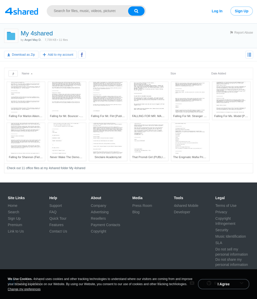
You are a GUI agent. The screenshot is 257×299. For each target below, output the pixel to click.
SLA (218, 243)
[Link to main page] (21, 11)
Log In (217, 11)
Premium (15, 225)
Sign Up (242, 11)
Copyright (98, 231)
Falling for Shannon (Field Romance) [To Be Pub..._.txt (43, 157)
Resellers (98, 218)
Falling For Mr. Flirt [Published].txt (112, 116)
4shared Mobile (186, 206)
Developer (182, 212)
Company (98, 206)
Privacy (221, 212)
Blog (135, 212)
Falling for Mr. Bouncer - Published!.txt (74, 116)
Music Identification (230, 236)
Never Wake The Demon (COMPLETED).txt (77, 157)
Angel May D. (32, 39)
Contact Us (58, 231)
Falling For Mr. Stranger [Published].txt (197, 116)
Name (27, 73)
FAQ (52, 212)
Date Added (218, 73)
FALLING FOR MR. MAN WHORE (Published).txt (163, 116)
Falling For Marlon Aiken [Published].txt (33, 116)
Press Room (142, 206)
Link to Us (16, 231)
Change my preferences (24, 289)
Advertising (100, 212)
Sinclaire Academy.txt (107, 157)
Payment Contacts (105, 225)
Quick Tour (57, 218)
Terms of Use (225, 206)
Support (55, 206)
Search (13, 212)
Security (222, 230)
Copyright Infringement (225, 221)
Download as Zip (23, 54)
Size (173, 73)
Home (12, 206)
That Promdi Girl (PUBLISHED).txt (153, 157)
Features (56, 225)
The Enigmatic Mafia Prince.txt (192, 157)
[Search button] (136, 11)
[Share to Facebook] (82, 55)
